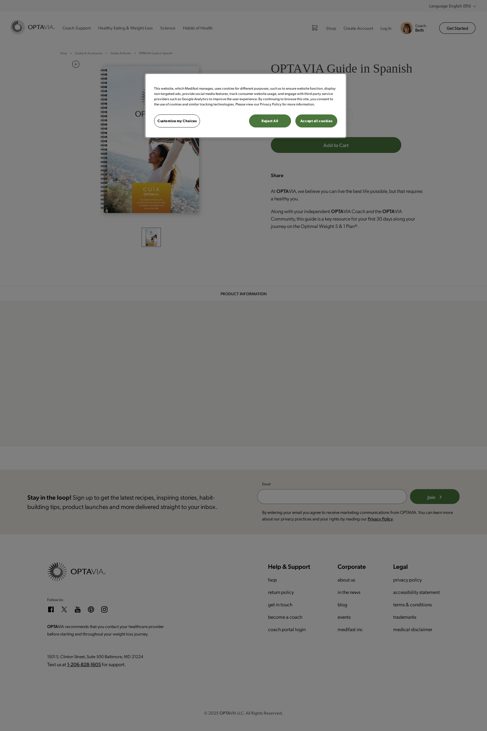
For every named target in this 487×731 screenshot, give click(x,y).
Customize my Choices (177, 120)
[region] (246, 105)
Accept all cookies (316, 120)
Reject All (270, 120)
